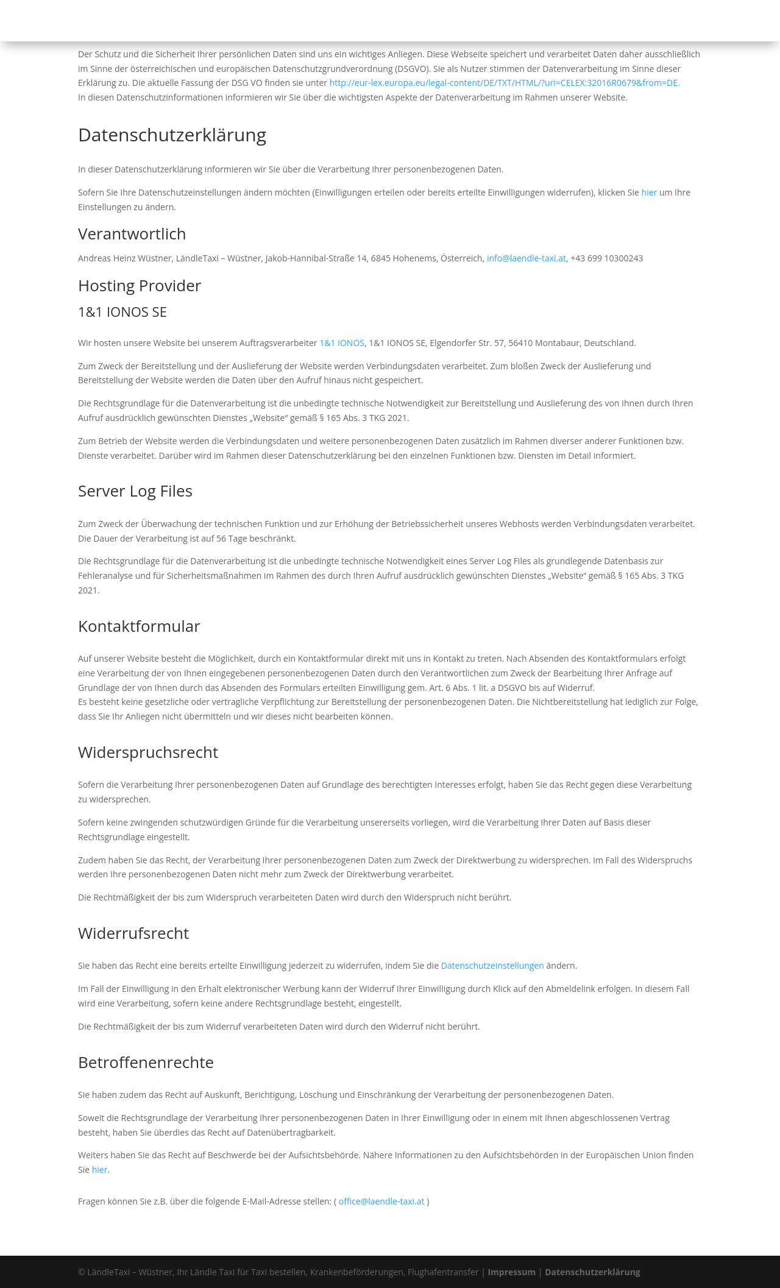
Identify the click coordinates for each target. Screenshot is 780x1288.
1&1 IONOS (341, 343)
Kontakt (626, 21)
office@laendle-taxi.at (382, 1201)
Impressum (512, 1272)
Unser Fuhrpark (568, 21)
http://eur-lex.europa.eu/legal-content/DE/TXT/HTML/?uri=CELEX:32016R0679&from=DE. (505, 82)
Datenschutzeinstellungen (492, 965)
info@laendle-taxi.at (526, 258)
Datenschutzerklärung (592, 1272)
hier (650, 192)
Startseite (363, 21)
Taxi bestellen (421, 21)
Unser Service (486, 21)
